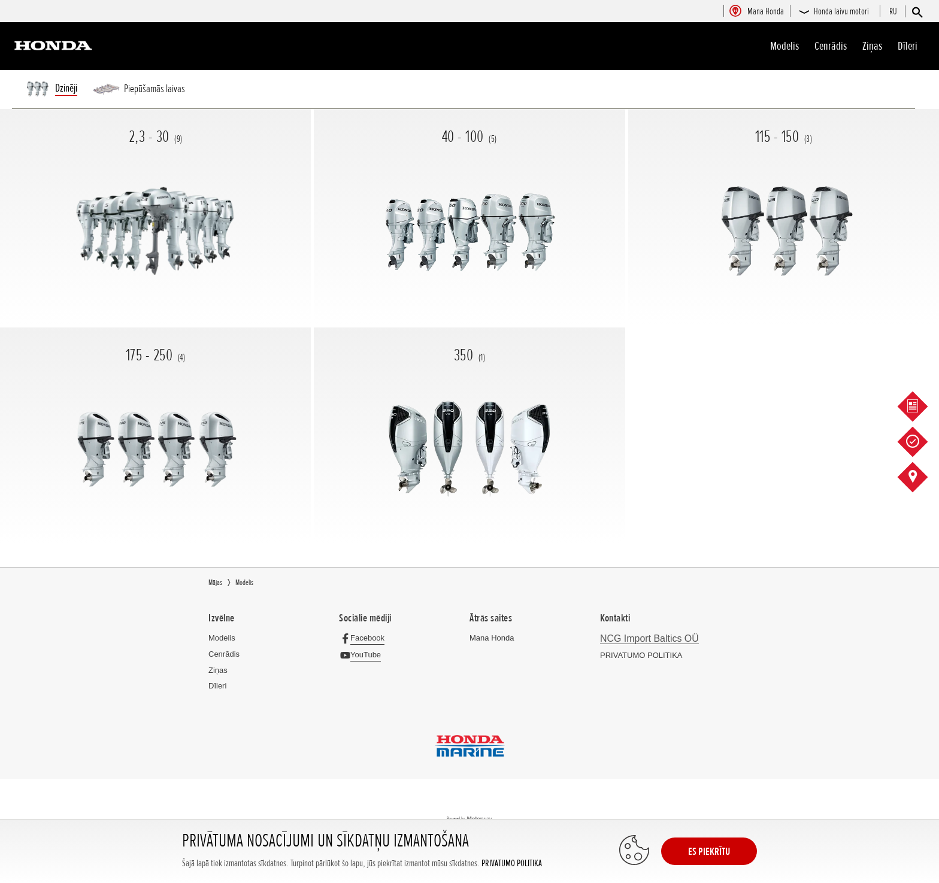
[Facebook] (365, 637)
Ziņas (872, 46)
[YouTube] (363, 654)
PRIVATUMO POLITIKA (511, 863)
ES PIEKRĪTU (709, 851)
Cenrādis (830, 46)
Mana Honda (491, 637)
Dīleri (907, 46)
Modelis (784, 46)
